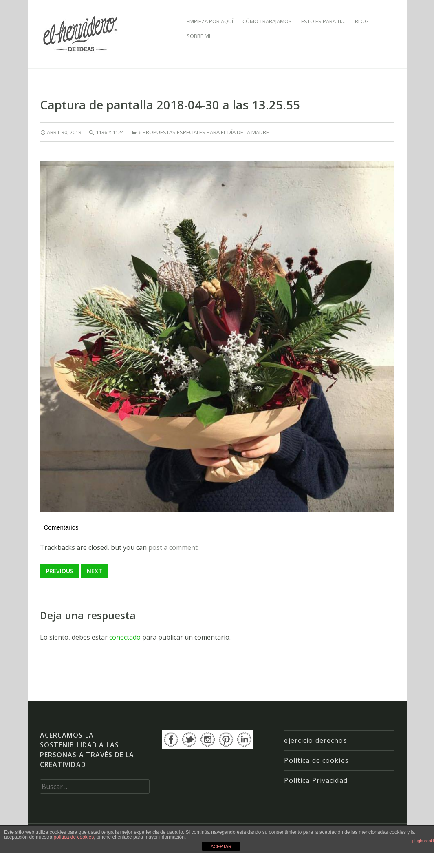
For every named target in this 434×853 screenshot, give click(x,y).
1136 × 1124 (110, 132)
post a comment (173, 547)
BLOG (362, 21)
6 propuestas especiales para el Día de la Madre (204, 132)
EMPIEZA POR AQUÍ (210, 21)
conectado (125, 637)
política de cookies (73, 837)
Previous (59, 571)
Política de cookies (316, 760)
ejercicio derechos (315, 740)
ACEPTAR (221, 846)
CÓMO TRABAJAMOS (267, 21)
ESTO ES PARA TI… (323, 21)
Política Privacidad (315, 780)
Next (94, 571)
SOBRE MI (198, 36)
